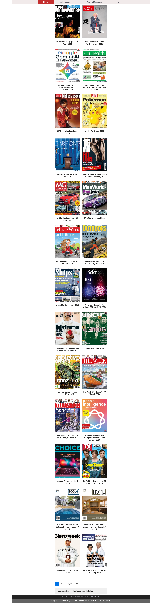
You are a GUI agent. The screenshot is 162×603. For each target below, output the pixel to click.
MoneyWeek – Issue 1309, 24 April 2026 (67, 262)
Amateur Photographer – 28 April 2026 (68, 43)
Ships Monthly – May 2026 (67, 305)
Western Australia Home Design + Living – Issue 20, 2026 (94, 526)
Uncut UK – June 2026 (94, 348)
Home (45, 2)
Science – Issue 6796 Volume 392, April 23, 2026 (94, 306)
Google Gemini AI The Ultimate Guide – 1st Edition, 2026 (67, 87)
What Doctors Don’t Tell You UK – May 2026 (95, 571)
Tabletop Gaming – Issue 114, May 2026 (67, 393)
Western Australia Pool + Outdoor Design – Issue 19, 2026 (67, 526)
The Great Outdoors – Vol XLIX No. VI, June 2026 (95, 262)
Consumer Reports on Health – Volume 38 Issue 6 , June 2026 (94, 87)
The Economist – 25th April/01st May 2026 (94, 43)
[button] (117, 2)
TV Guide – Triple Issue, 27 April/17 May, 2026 (94, 482)
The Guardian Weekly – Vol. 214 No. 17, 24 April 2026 (67, 349)
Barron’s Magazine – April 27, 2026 (68, 175)
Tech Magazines (70, 2)
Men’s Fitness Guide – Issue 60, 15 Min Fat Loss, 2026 (95, 175)
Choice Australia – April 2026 (67, 482)
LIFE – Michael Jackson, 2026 (67, 132)
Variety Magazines (99, 2)
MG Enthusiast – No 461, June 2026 (67, 219)
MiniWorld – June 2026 (94, 218)
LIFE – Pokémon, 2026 (94, 131)
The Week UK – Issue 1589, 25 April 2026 (94, 393)
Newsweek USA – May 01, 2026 (67, 571)
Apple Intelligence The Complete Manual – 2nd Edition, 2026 (94, 437)
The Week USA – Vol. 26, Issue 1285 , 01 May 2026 (67, 436)
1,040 (70, 584)
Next (78, 584)
